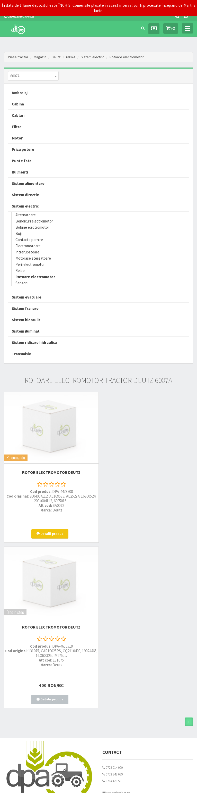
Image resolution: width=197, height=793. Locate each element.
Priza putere (23, 149)
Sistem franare (25, 308)
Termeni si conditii (115, 662)
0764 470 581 (112, 610)
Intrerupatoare (27, 252)
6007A (70, 57)
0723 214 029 (112, 596)
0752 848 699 (112, 603)
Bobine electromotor (32, 227)
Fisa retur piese (14, 689)
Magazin (40, 57)
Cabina (18, 104)
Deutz (56, 57)
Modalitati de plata (17, 669)
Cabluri (18, 115)
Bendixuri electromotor (34, 221)
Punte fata (21, 160)
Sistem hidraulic (26, 319)
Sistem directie (25, 194)
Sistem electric (92, 57)
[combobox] (33, 76)
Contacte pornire (29, 239)
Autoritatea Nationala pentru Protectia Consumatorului (141, 676)
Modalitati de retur (16, 676)
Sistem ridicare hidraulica (34, 342)
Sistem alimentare (28, 183)
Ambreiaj (20, 92)
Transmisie (21, 353)
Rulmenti (20, 172)
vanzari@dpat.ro (116, 622)
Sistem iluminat (26, 331)
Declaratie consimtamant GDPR (124, 682)
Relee (20, 270)
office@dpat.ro (115, 628)
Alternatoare (25, 214)
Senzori (21, 282)
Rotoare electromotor (127, 57)
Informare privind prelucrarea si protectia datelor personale (143, 669)
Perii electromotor (30, 264)
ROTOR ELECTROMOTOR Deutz (49, 469)
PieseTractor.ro (112, 785)
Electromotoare (28, 245)
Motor (17, 138)
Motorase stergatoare (33, 258)
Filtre (17, 126)
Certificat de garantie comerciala (26, 682)
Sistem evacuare (26, 297)
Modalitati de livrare (17, 662)
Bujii (18, 233)
